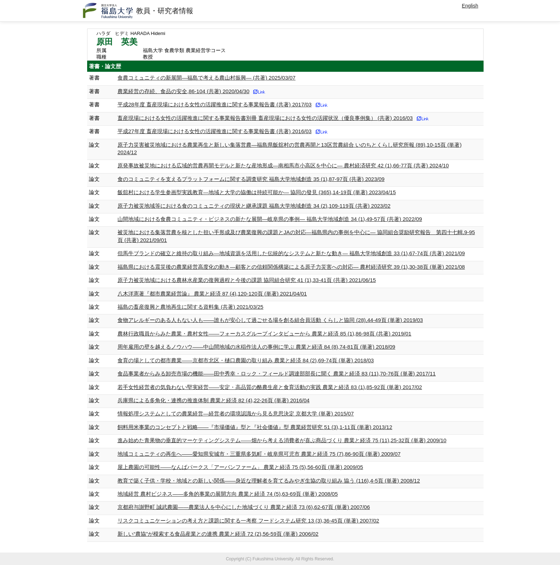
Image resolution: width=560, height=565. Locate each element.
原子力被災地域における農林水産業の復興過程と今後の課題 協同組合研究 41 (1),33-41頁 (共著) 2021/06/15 (247, 280)
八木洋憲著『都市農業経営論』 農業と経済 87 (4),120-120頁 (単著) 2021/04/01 (212, 294)
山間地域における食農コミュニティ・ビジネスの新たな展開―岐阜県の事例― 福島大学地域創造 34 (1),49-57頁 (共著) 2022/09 (270, 219)
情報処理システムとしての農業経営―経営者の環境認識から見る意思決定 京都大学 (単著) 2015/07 (236, 413)
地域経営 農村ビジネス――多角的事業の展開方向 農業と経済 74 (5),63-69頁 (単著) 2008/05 (228, 494)
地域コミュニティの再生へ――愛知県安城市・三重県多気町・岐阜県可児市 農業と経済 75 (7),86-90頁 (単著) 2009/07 (259, 454)
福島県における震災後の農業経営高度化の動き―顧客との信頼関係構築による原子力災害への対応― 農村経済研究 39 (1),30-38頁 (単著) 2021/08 (291, 267)
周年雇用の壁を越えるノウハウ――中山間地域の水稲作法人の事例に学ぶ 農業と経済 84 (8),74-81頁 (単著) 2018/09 (256, 347)
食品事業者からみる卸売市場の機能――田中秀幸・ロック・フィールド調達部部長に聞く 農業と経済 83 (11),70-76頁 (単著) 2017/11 (277, 373)
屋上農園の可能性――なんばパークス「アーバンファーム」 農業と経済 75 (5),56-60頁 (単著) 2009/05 (240, 467)
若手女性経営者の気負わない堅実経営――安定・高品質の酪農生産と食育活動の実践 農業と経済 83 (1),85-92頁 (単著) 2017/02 (270, 387)
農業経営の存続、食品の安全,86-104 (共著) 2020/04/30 (183, 91)
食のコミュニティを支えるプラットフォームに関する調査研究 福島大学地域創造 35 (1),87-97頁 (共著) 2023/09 (251, 179)
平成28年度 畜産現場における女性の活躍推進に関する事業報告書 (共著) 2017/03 (214, 104)
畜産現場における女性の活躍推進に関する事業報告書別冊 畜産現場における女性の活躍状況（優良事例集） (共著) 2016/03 (265, 118)
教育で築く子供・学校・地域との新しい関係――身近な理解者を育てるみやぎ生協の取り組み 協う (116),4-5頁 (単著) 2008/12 (269, 481)
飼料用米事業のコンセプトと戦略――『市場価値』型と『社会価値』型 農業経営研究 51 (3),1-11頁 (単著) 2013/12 (255, 427)
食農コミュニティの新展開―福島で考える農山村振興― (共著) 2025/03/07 (206, 78)
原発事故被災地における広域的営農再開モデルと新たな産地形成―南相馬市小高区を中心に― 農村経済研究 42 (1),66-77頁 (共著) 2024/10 (283, 165)
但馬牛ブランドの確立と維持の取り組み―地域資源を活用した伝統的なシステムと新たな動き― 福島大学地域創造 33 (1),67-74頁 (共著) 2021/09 (291, 253)
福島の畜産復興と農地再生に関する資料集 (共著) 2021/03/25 (190, 307)
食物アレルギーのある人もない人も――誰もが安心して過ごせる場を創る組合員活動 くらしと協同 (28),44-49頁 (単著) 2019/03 (270, 320)
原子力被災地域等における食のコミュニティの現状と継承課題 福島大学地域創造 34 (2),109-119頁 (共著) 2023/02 (254, 206)
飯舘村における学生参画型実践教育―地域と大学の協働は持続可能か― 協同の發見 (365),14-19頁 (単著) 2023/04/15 (257, 192)
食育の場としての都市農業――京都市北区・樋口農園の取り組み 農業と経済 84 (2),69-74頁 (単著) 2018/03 (246, 360)
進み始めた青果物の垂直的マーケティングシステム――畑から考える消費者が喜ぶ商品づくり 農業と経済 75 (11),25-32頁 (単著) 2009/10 (282, 440)
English (470, 6)
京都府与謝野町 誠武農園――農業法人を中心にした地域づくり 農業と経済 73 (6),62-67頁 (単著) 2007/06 (244, 507)
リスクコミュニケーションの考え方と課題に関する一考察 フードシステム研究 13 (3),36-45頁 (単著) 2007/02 (248, 521)
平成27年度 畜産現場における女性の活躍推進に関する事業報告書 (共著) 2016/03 (214, 131)
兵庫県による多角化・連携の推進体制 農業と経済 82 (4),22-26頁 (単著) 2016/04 (214, 400)
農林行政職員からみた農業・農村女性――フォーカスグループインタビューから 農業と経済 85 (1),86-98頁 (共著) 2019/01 (264, 334)
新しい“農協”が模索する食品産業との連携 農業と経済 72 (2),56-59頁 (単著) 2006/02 (218, 534)
